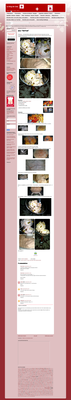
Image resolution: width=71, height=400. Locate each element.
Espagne (41, 375)
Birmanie (30, 371)
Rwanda (29, 389)
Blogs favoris (55, 15)
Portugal (21, 388)
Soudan (50, 391)
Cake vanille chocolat (10, 134)
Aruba (51, 369)
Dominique (27, 375)
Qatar (33, 388)
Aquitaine (33, 369)
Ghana (52, 376)
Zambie (52, 394)
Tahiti (48, 392)
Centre (35, 373)
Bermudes (22, 371)
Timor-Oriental (31, 393)
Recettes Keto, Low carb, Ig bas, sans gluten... (17, 17)
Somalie (46, 391)
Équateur (29, 395)
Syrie (37, 392)
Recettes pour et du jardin (28, 19)
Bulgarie (34, 372)
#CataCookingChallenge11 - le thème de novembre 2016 (11, 137)
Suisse (22, 392)
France (33, 376)
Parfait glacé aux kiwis (10, 142)
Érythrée (33, 395)
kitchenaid (37, 260)
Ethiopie (23, 376)
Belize (19, 371)
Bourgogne (19, 372)
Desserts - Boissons (45, 15)
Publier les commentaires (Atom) (27, 338)
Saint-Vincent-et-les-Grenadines (33, 390)
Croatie (43, 374)
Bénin (47, 372)
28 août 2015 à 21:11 (28, 294)
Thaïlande (26, 393)
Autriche (23, 370)
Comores (24, 374)
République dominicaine (42, 389)
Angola (19, 369)
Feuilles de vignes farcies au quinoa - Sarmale (11, 147)
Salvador (43, 390)
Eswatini (49, 375)
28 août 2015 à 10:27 (26, 288)
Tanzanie (19, 393)
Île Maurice (37, 395)
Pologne (48, 386)
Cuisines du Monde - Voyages (30, 13)
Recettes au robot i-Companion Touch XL (40, 17)
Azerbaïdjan (31, 370)
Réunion (49, 389)
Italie (34, 260)
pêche (24, 101)
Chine (48, 373)
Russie (25, 389)
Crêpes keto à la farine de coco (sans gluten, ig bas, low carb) (11, 158)
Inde (38, 378)
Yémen (49, 394)
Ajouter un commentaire (22, 305)
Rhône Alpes (41, 388)
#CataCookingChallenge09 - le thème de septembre (11, 153)
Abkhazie (19, 368)
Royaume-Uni (20, 389)
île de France (23, 396)
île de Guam (27, 396)
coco (23, 103)
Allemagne (42, 368)
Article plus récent (22, 335)
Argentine (43, 369)
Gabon (46, 376)
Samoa (47, 390)
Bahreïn (39, 370)
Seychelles (26, 391)
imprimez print (35, 255)
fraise (28, 260)
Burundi (43, 372)
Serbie (22, 391)
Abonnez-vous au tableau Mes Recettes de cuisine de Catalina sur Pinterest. (11, 69)
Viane (21, 288)
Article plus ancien (49, 335)
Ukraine (27, 394)
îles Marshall (32, 396)
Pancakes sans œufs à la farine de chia (11, 144)
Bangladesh (42, 370)
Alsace (47, 368)
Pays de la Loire (24, 386)
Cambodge (50, 372)
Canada (23, 373)
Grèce (27, 377)
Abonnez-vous (11, 39)
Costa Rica (38, 374)
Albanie (33, 368)
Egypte (30, 375)
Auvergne (27, 370)
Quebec (37, 388)
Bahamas (35, 370)
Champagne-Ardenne (40, 373)
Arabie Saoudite (38, 369)
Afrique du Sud (28, 368)
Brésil (31, 372)
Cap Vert (27, 373)
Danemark (19, 375)
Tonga (37, 393)
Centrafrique (30, 373)
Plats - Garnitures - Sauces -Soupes (30, 15)
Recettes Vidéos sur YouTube (13, 19)
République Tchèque (35, 389)
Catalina (21, 294)
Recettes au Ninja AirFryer (58, 17)
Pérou (30, 388)
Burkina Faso (39, 372)
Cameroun (19, 373)
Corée (34, 374)
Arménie (48, 369)
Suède (29, 392)
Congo (28, 374)
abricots (27, 101)
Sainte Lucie (39, 390)
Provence (26, 388)
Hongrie (35, 378)
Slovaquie (39, 391)
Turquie (20, 394)
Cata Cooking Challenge (42, 19)
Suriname (25, 392)
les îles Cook (25, 395)
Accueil (35, 335)
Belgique (50, 370)
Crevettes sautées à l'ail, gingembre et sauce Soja (10, 150)
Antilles (29, 369)
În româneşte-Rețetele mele (11, 61)
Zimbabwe (20, 395)
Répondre (22, 278)
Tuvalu (24, 394)
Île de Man (41, 395)
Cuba (46, 374)
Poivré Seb (22, 266)
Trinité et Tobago (42, 393)
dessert (19, 197)
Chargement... (9, 44)
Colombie (20, 374)
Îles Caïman (45, 395)
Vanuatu (35, 394)
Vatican (38, 394)
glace (21, 34)
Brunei (28, 372)
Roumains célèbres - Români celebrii (10, 58)
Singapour (35, 391)
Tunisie (47, 393)
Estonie (45, 375)
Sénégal (40, 392)
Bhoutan (26, 371)
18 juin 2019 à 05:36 (28, 300)
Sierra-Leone (31, 391)
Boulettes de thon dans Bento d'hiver (10, 140)
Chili (44, 373)
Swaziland (33, 392)
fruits (30, 260)
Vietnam (45, 394)
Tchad (23, 393)
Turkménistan (51, 393)
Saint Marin (26, 390)
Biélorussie (34, 371)
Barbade (47, 370)
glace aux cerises (38, 35)
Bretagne (23, 372)
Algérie (37, 368)
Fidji (25, 376)
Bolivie (39, 371)
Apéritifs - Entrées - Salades (13, 15)
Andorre (51, 368)
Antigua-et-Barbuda (24, 369)
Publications (10, 13)
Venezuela (41, 394)
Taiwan (51, 392)
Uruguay (31, 394)
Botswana (50, 371)
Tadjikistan (44, 392)
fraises (30, 101)
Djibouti (24, 375)
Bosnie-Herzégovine (44, 371)
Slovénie (43, 391)
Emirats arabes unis (35, 375)
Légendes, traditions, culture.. (46, 13)
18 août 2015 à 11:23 (27, 266)
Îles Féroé (49, 395)
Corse (31, 374)
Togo (35, 393)
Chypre (52, 373)
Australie (19, 370)
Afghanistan (23, 368)
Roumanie (47, 388)
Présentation (18, 13)
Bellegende (22, 300)
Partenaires (57, 13)
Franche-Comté (41, 376)
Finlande (29, 376)
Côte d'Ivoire (50, 374)
